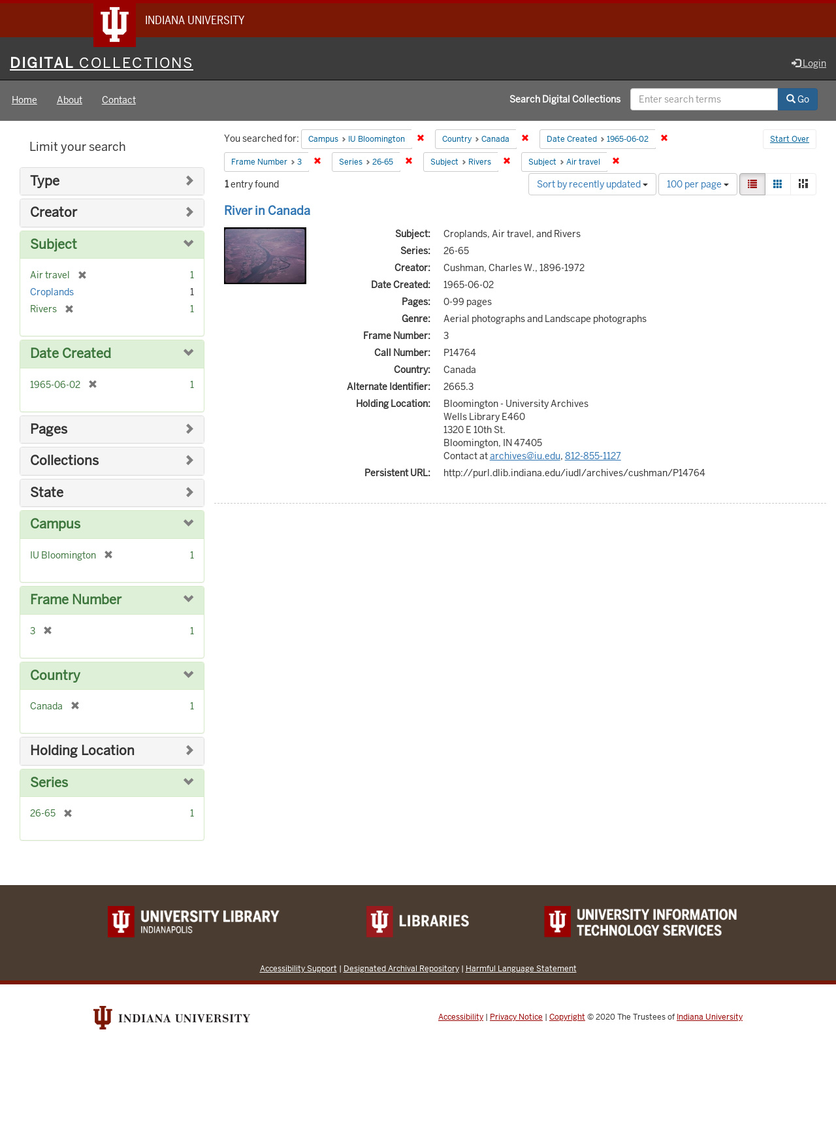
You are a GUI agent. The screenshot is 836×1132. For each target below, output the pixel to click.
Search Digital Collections (564, 100)
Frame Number (75, 600)
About (69, 100)
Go (797, 100)
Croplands (52, 293)
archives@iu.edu (525, 456)
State (46, 493)
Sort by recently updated (592, 184)
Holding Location (82, 751)
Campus (55, 525)
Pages (48, 429)
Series (49, 783)
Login (809, 63)
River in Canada (267, 210)
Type (44, 181)
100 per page (698, 184)
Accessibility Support (298, 969)
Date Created (70, 354)
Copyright (567, 1017)
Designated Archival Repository (401, 969)
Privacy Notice (516, 1017)
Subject (53, 244)
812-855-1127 (593, 456)
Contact (119, 100)
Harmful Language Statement (521, 969)
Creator (53, 213)
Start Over (789, 140)
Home (24, 100)
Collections (64, 461)
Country (55, 676)
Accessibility (460, 1017)
